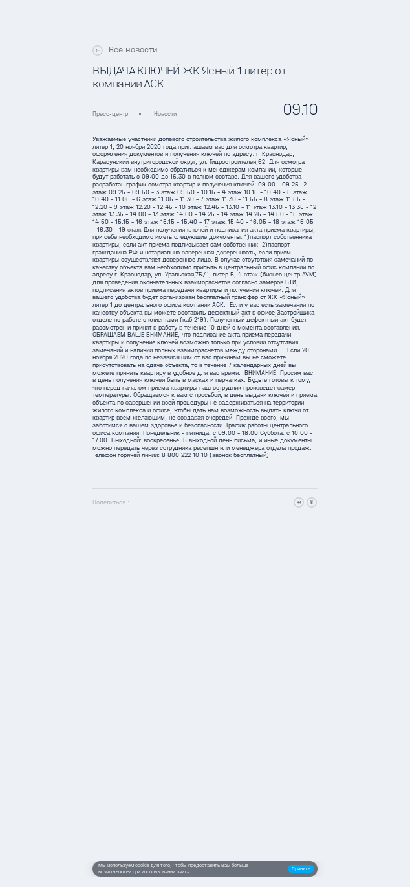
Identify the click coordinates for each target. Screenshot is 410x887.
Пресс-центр (110, 113)
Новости (165, 113)
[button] (301, 869)
